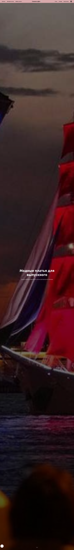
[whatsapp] (71, 1)
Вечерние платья (10, 1)
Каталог (3, 1)
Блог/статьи (66, 1)
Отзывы (60, 1)
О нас (56, 1)
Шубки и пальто (19, 1)
